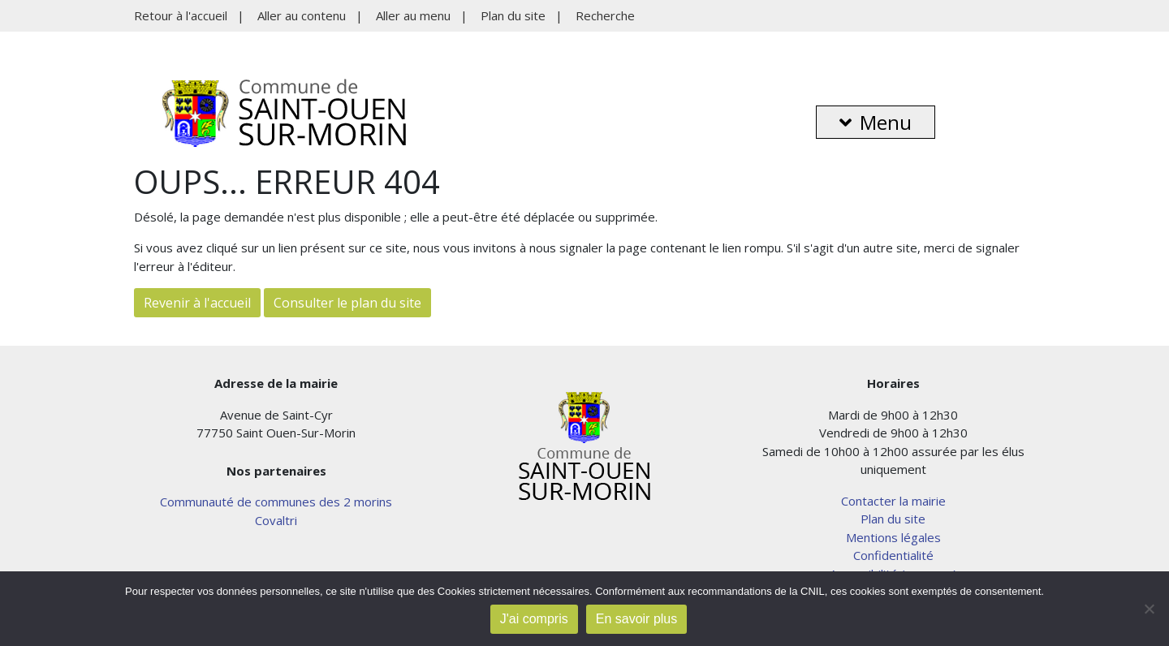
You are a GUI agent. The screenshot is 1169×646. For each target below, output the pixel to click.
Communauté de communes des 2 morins (276, 501)
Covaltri (276, 520)
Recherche (605, 15)
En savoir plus (637, 619)
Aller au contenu (301, 15)
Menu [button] (875, 122)
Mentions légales (893, 537)
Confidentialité (893, 555)
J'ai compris (534, 619)
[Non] (1149, 609)
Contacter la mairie (893, 501)
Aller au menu (413, 15)
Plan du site (513, 15)
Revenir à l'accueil (197, 303)
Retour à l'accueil (180, 15)
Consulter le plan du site (347, 303)
